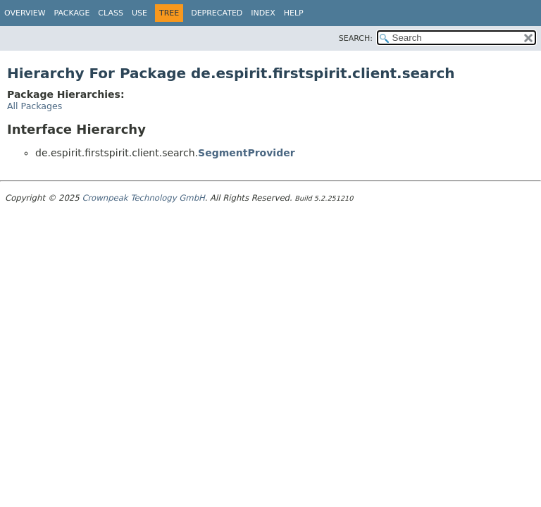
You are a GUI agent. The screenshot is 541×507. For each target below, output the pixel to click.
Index (263, 13)
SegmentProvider (246, 152)
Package (72, 13)
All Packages (34, 106)
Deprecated (216, 13)
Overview (25, 13)
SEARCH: (356, 38)
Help (294, 13)
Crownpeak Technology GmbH (143, 198)
